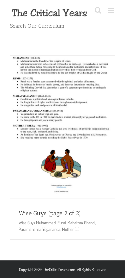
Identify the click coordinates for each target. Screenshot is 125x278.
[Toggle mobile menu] (111, 10)
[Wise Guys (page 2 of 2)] (62, 127)
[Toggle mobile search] (98, 10)
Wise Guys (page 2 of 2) (50, 213)
